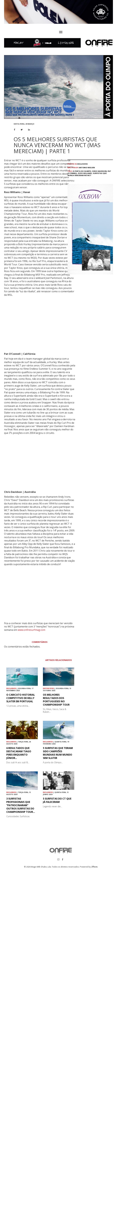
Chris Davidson (99, 171)
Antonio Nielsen (87, 167)
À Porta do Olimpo (82, 171)
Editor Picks (48, 688)
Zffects (94, 866)
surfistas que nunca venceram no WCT (87, 174)
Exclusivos (82, 164)
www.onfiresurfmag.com (31, 630)
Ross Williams (85, 173)
